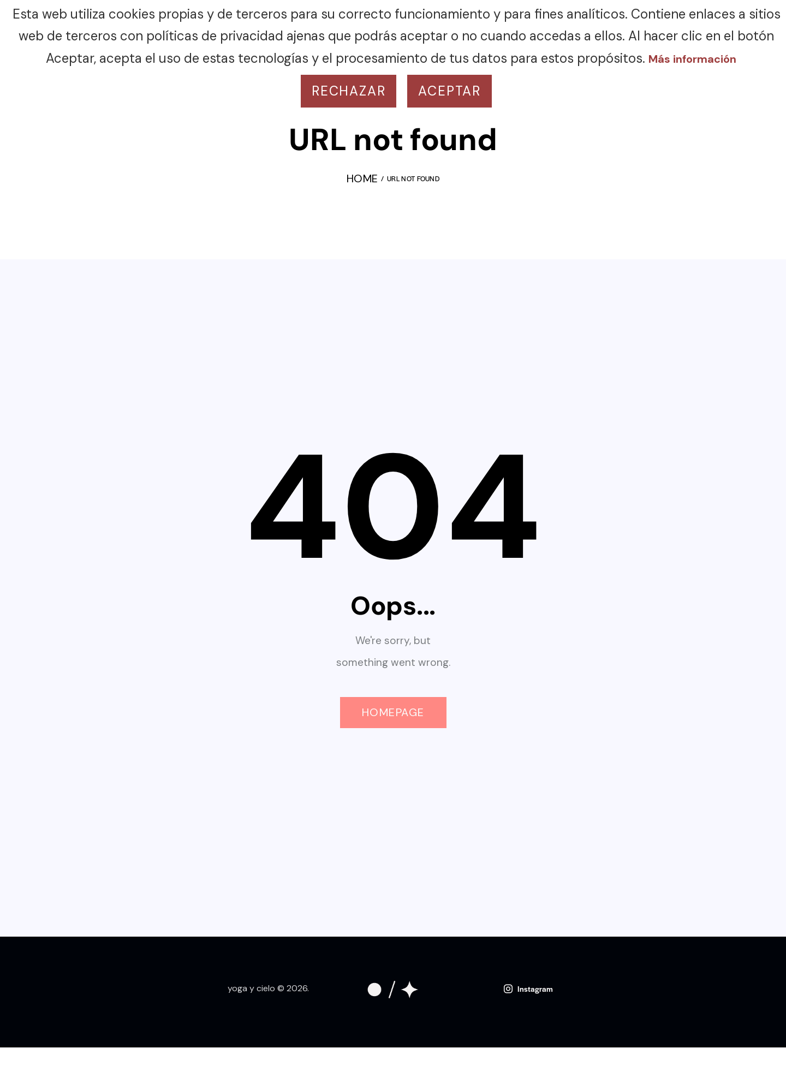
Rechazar (348, 90)
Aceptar (449, 90)
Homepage (393, 712)
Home (362, 180)
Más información (692, 59)
